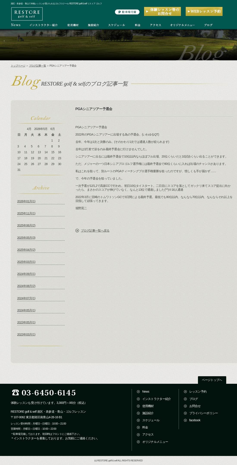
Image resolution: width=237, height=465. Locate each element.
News (145, 391)
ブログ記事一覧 (37, 65)
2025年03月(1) (26, 262)
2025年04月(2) (26, 249)
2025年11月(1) (26, 213)
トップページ (18, 65)
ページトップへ (212, 380)
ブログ (193, 399)
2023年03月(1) (26, 334)
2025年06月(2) (26, 225)
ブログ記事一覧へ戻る (95, 230)
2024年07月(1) (26, 298)
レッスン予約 (198, 391)
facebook (194, 420)
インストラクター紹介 (156, 399)
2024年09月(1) (26, 274)
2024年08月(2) (26, 286)
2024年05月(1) (26, 310)
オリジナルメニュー (155, 441)
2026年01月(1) (26, 201)
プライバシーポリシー (203, 413)
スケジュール (151, 420)
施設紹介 (148, 413)
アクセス (148, 434)
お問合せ (195, 406)
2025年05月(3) (26, 237)
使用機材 (148, 406)
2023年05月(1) (26, 322)
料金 (145, 427)
